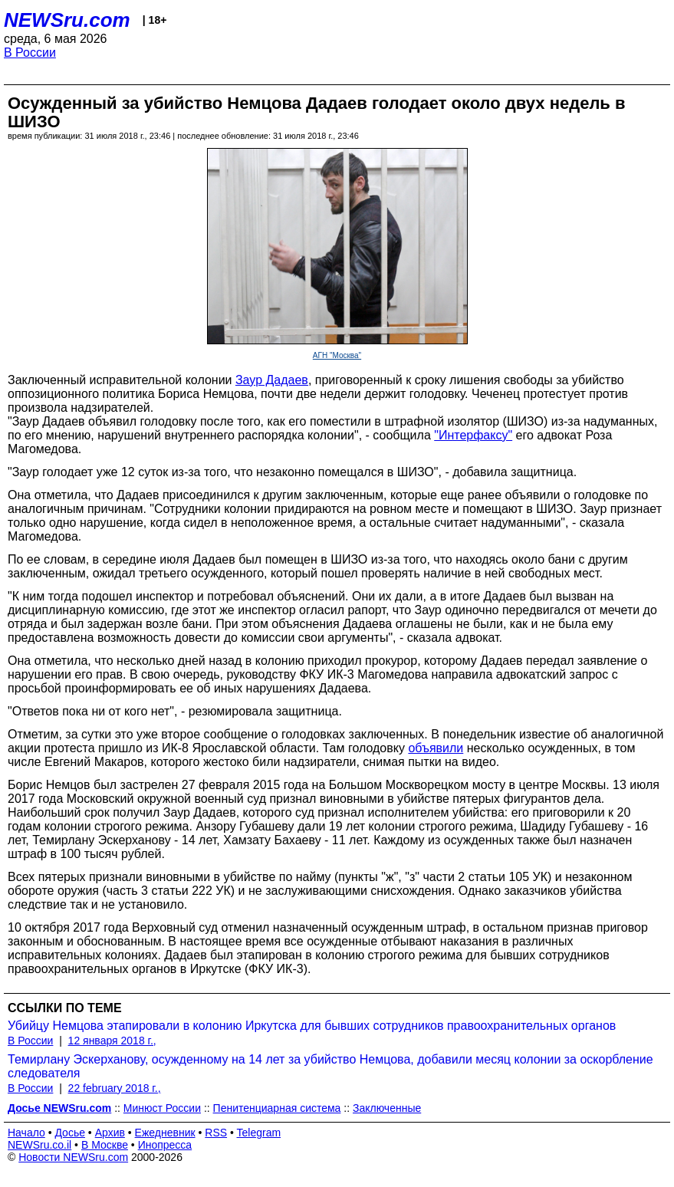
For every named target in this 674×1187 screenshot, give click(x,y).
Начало (26, 1132)
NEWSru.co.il (39, 1145)
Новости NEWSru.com (73, 1157)
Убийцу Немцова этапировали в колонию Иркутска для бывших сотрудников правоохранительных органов (312, 1025)
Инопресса (165, 1145)
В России (30, 52)
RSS (216, 1132)
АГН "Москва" (337, 355)
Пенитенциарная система (277, 1108)
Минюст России (162, 1108)
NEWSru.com (67, 19)
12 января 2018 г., (112, 1040)
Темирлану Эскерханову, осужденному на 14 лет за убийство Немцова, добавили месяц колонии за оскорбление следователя (330, 1066)
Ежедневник (165, 1132)
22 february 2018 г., (114, 1088)
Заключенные (387, 1108)
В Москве (104, 1145)
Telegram (259, 1132)
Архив (110, 1132)
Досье (69, 1132)
